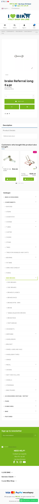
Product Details (9, 130)
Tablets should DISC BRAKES (16, 313)
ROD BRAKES (11, 282)
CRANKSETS (10, 329)
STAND (8, 242)
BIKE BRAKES (10, 278)
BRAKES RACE (12, 297)
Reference (7, 89)
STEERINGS (10, 385)
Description (7, 125)
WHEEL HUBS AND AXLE (14, 349)
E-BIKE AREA (9, 406)
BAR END (9, 206)
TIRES (8, 247)
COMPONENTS (10, 202)
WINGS (8, 359)
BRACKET (9, 344)
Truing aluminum (24, 174)
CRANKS (9, 370)
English (5, 8)
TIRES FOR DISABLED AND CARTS (17, 252)
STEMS (8, 211)
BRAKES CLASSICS (13, 292)
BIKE (6, 411)
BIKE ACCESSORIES (11, 197)
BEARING (9, 257)
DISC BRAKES (11, 287)
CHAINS (8, 237)
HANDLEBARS (10, 339)
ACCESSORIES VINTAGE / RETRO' (16, 396)
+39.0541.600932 (24, 4)
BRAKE (9, 308)
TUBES (8, 227)
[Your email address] (17, 435)
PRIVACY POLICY (12, 446)
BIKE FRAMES (10, 390)
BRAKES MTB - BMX (13, 302)
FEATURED (8, 416)
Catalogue (6, 193)
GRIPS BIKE (9, 334)
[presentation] (17, 442)
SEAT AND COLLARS (13, 375)
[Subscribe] (35, 435)
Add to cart (19, 101)
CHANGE (9, 222)
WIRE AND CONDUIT (13, 267)
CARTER (9, 232)
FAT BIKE (9, 262)
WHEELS (9, 380)
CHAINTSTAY (10, 217)
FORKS (8, 273)
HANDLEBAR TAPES (12, 354)
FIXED (7, 401)
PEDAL (8, 365)
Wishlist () (15, 8)
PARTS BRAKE (12, 323)
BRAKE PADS (11, 318)
